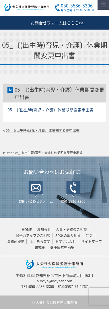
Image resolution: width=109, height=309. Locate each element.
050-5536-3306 (73, 201)
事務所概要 (15, 241)
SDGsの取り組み (68, 235)
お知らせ (44, 229)
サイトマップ (91, 241)
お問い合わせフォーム (36, 201)
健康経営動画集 (62, 247)
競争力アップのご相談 (33, 235)
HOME (27, 229)
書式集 (40, 247)
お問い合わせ (65, 241)
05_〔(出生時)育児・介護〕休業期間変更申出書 (50, 110)
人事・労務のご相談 (71, 229)
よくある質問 (40, 241)
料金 (89, 235)
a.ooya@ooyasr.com (54, 280)
